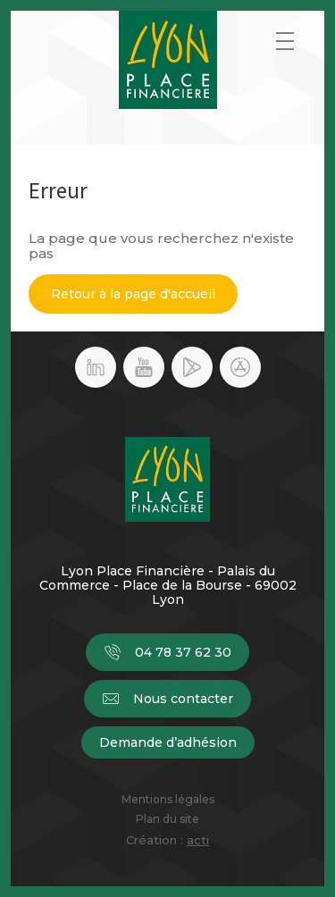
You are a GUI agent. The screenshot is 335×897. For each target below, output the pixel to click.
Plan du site (167, 819)
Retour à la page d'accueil (133, 294)
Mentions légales (167, 799)
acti (198, 840)
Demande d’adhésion (168, 742)
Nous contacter (167, 699)
